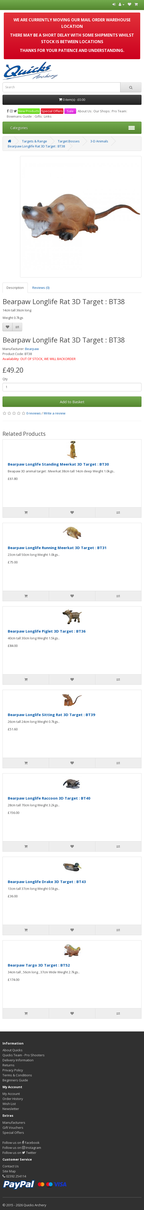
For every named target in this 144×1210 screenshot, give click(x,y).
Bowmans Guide (19, 116)
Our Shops (101, 111)
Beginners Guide (15, 1080)
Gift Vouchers (13, 1127)
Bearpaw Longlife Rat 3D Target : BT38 (36, 146)
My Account (11, 1093)
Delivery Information (18, 1060)
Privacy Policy (13, 1070)
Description (15, 287)
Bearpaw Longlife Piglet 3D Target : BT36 (47, 631)
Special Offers (52, 111)
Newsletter (11, 1108)
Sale (70, 111)
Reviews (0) (40, 287)
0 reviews (33, 413)
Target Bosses (69, 141)
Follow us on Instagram (22, 1147)
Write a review (54, 413)
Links (48, 116)
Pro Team (119, 111)
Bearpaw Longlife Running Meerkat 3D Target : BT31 (57, 547)
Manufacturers (14, 1122)
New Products (28, 111)
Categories (19, 127)
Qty (5, 379)
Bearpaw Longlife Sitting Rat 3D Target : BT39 (51, 714)
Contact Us (11, 1166)
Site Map (9, 1171)
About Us (84, 111)
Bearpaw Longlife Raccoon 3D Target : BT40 (49, 798)
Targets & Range (34, 141)
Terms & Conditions (17, 1075)
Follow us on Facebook (21, 1142)
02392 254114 (14, 1176)
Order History (13, 1098)
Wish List (9, 1103)
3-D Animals (99, 141)
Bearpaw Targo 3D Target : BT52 (39, 965)
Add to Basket (72, 401)
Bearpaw (32, 349)
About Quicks (13, 1050)
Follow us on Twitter (19, 1152)
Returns (9, 1065)
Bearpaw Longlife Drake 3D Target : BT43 (47, 881)
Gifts (38, 116)
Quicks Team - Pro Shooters (24, 1055)
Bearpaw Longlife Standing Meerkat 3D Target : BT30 (58, 464)
